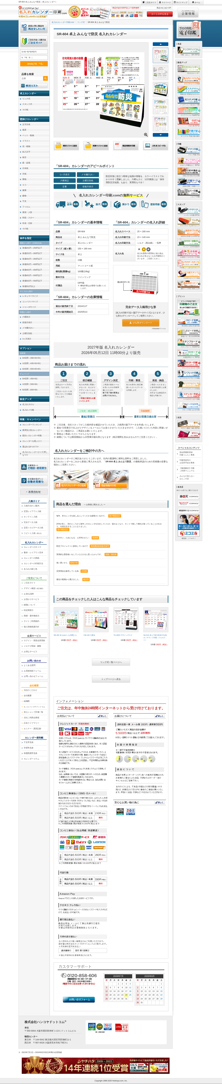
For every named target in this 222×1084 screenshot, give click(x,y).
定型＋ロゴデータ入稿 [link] (33, 527)
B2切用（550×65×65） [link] (32, 369)
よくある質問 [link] (29, 665)
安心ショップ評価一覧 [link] (33, 712)
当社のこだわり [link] (30, 690)
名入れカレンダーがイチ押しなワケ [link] (34, 453)
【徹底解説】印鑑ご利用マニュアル (187, 469)
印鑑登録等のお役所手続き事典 (187, 461)
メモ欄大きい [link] (28, 328)
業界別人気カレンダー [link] (32, 430)
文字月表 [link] (26, 124)
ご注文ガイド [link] (29, 583)
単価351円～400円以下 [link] (32, 264)
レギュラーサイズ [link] (30, 296)
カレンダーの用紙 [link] (31, 558)
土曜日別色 (87, 180)
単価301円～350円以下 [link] (32, 259)
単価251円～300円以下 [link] (32, 253)
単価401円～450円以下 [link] (32, 270)
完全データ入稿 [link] (30, 522)
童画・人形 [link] (27, 212)
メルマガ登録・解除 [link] (32, 646)
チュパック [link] (24, 374)
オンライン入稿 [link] (30, 517)
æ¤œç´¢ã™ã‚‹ (33, 63)
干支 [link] (24, 201)
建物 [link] (24, 196)
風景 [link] (24, 130)
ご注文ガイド (150, 2)
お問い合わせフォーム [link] (33, 676)
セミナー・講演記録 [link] (32, 728)
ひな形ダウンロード (140, 322)
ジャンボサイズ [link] (29, 307)
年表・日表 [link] (27, 223)
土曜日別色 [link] (27, 333)
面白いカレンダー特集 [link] (32, 435)
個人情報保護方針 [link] (31, 627)
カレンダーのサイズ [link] (32, 547)
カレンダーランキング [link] (32, 424)
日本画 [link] (25, 168)
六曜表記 (64, 180)
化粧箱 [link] (22, 353)
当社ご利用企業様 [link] (31, 717)
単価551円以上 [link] (28, 286)
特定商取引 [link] (28, 610)
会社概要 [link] (27, 695)
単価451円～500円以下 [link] (32, 275)
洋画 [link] (24, 174)
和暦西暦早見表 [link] (30, 753)
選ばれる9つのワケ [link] (30, 446)
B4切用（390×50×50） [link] (32, 358)
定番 (64, 186)
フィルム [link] (26, 207)
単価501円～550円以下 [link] (32, 281)
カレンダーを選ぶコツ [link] (32, 441)
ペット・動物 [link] (28, 135)
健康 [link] (24, 190)
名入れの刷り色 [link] (30, 569)
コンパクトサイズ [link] (30, 301)
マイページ (166, 2)
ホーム (197, 2)
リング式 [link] (26, 99)
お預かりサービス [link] (31, 599)
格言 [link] (24, 157)
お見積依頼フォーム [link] (32, 671)
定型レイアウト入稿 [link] (32, 511)
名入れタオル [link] (28, 404)
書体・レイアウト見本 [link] (33, 552)
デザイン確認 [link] (34, 588)
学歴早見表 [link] (28, 748)
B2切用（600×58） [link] (30, 390)
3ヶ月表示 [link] (26, 339)
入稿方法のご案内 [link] (31, 506)
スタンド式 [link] (27, 104)
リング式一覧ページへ (111, 662)
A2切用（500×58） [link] (30, 384)
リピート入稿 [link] (33, 533)
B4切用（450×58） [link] (30, 378)
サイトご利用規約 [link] (31, 621)
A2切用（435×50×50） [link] (32, 363)
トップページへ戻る (111, 679)
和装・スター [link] (28, 217)
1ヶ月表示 (65, 174)
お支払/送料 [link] (29, 594)
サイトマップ (181, 2)
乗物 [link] (24, 179)
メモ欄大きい (87, 174)
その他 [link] (25, 109)
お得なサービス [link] (30, 651)
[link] (66, 625)
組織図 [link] (27, 701)
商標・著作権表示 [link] (31, 616)
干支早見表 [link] (28, 742)
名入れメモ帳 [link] (28, 410)
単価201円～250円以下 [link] (32, 248)
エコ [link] (24, 185)
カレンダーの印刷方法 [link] (33, 563)
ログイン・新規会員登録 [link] (34, 640)
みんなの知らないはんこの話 (187, 477)
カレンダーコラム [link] (31, 759)
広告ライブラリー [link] (31, 723)
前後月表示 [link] (27, 322)
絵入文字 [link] (26, 152)
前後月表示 (87, 186)
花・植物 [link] (26, 146)
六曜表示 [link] (26, 317)
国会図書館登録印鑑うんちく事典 (187, 453)
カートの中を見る (160, 14)
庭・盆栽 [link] (26, 163)
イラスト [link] (26, 141)
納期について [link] (29, 605)
